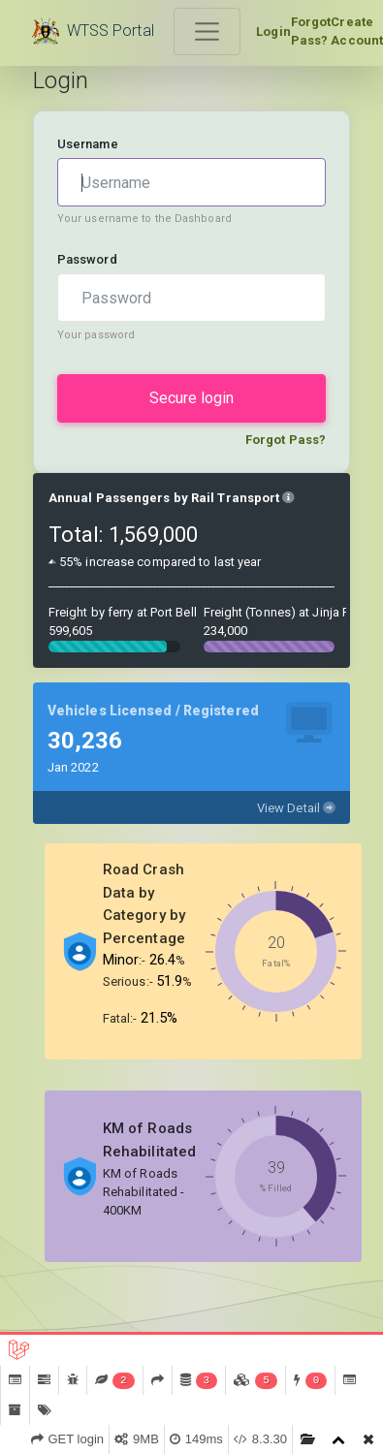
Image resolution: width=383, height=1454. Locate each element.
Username (87, 144)
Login (273, 31)
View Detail (296, 808)
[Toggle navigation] (207, 31)
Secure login (191, 398)
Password (87, 259)
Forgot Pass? (311, 31)
